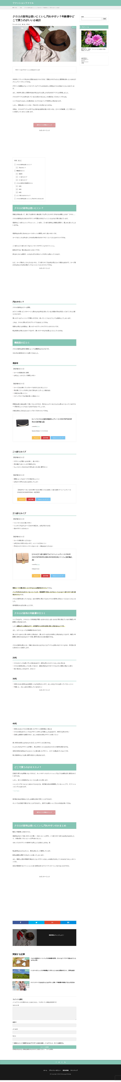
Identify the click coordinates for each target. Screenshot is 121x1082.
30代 (18, 190)
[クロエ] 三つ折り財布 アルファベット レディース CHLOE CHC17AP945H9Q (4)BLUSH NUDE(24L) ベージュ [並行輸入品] (52, 557)
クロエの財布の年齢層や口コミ (23, 184)
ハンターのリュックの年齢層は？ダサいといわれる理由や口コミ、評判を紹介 (53, 973)
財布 (29, 24)
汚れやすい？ (21, 168)
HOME (15, 7)
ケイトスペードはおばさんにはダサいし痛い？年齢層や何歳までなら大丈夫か (53, 985)
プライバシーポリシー (54, 1072)
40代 (18, 193)
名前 (14, 1023)
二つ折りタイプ (21, 178)
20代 (18, 187)
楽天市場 (45, 438)
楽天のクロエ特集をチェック (44, 125)
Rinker (38, 427)
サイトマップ (76, 1072)
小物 (21, 7)
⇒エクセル (16, 791)
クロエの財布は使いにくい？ (23, 165)
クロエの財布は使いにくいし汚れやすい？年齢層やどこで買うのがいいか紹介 (41, 7)
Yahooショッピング (58, 438)
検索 (82, 16)
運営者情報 (66, 1072)
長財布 (19, 175)
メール (15, 1030)
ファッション (84, 61)
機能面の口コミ (19, 171)
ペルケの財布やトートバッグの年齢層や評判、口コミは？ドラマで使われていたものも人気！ (53, 961)
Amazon (36, 438)
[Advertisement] (44, 144)
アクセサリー (84, 59)
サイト (14, 1037)
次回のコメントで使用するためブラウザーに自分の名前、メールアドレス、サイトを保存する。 (39, 1044)
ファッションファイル (23, 3)
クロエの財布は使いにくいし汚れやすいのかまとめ (29, 199)
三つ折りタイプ (21, 181)
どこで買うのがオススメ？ (22, 196)
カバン (83, 60)
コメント (16, 1006)
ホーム (44, 1072)
